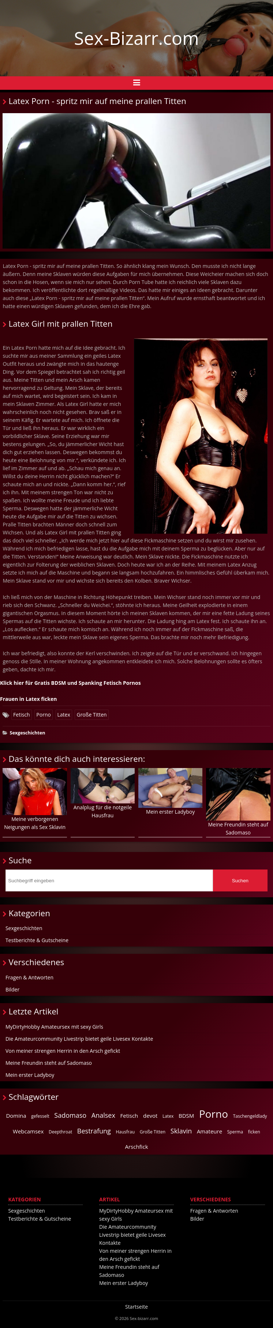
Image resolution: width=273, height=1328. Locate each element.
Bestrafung (94, 1131)
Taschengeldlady (250, 1116)
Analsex (103, 1115)
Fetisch (21, 714)
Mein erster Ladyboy (170, 791)
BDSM (186, 1115)
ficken (254, 1132)
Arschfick (136, 1146)
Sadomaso (70, 1115)
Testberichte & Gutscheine (36, 940)
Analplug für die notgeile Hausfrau (103, 793)
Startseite (136, 1306)
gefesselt (40, 1116)
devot (150, 1115)
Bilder (12, 989)
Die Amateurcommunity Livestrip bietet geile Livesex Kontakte (79, 1038)
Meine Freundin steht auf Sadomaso (238, 802)
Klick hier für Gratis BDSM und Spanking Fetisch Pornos (70, 682)
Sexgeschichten (27, 733)
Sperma (235, 1132)
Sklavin (181, 1131)
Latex (63, 714)
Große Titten (91, 714)
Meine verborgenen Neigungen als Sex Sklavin (35, 799)
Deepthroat (60, 1132)
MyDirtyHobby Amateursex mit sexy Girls (54, 1026)
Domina (16, 1115)
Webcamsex (28, 1131)
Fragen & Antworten (29, 977)
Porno (43, 714)
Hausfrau (125, 1132)
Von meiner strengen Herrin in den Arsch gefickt (62, 1050)
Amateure (209, 1131)
